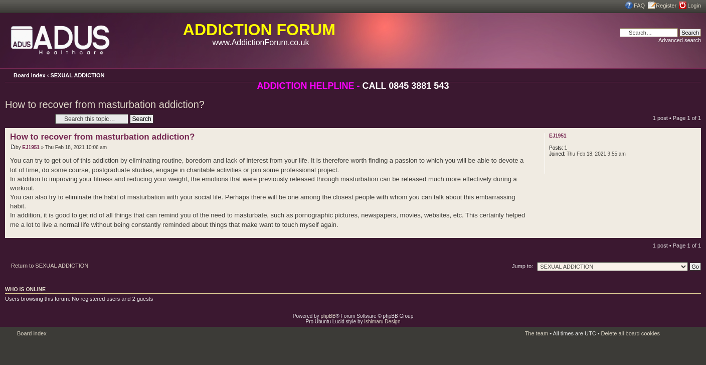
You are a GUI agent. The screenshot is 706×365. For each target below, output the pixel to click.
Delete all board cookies (630, 333)
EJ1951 (30, 147)
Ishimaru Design (382, 321)
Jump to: (522, 266)
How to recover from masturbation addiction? (105, 104)
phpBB (327, 316)
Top (693, 232)
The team (536, 333)
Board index (30, 75)
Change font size (693, 74)
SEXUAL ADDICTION (77, 75)
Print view (679, 74)
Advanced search (679, 40)
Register (666, 6)
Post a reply (27, 118)
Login (694, 6)
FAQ (639, 6)
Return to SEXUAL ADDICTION (49, 266)
